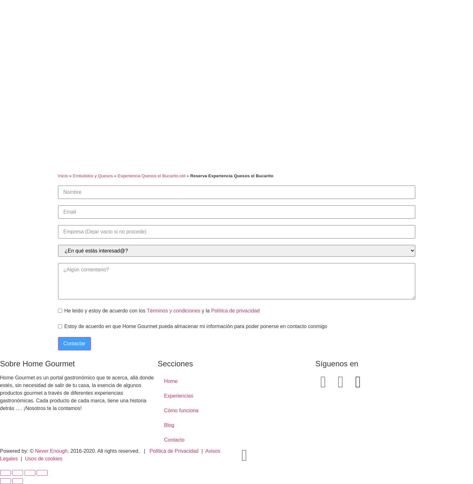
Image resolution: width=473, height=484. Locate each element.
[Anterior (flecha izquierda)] (5, 481)
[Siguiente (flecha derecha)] (17, 481)
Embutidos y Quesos (93, 175)
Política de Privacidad (174, 451)
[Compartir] (17, 473)
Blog (169, 425)
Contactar (74, 343)
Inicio (63, 175)
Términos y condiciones (173, 310)
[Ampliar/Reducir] (42, 473)
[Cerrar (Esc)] (5, 473)
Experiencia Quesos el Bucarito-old (151, 175)
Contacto (174, 440)
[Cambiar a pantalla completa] (30, 473)
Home (171, 381)
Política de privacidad (235, 310)
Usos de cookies (43, 458)
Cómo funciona (181, 410)
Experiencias (178, 396)
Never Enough (51, 451)
